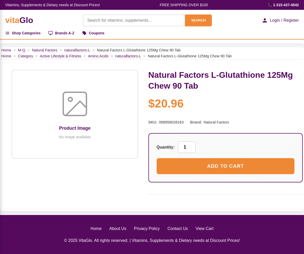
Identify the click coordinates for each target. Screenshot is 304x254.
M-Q (21, 50)
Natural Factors (44, 50)
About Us (117, 228)
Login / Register (280, 20)
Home (6, 50)
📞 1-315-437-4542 (283, 5)
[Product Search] (134, 20)
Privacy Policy (147, 228)
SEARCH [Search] (198, 20)
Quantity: (166, 147)
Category (25, 56)
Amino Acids (98, 56)
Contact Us (177, 228)
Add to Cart (225, 166)
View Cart (204, 228)
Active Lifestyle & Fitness (60, 56)
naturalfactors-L (77, 50)
